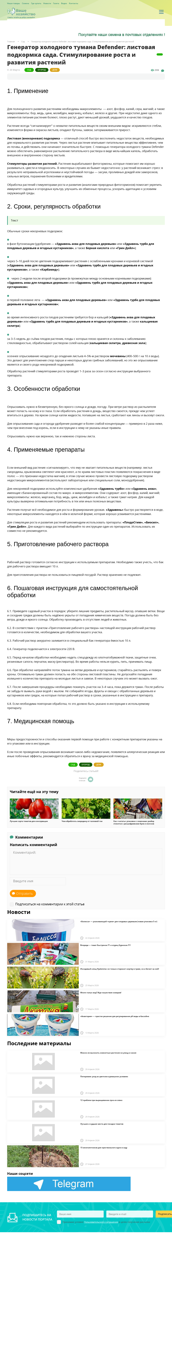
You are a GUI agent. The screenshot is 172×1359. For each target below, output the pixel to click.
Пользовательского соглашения (101, 1221)
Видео (64, 3)
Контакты (73, 3)
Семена (25, 3)
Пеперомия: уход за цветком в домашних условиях (104, 1076)
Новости (47, 3)
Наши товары (13, 3)
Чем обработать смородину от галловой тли (82, 821)
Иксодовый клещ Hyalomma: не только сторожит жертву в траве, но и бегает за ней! (119, 969)
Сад (30, 69)
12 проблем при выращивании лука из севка (101, 1100)
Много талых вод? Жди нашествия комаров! (100, 992)
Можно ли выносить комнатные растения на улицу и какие (108, 1052)
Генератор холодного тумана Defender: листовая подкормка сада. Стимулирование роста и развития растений (82, 41)
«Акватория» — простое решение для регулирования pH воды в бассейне (114, 1016)
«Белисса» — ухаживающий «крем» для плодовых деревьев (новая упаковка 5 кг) (118, 921)
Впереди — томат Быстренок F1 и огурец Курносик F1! (105, 945)
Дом (58, 69)
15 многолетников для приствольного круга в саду (103, 1147)
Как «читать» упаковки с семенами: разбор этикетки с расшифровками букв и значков (133, 822)
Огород (44, 69)
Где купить (36, 3)
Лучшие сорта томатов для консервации (29, 821)
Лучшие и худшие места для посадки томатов (101, 1124)
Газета (56, 3)
